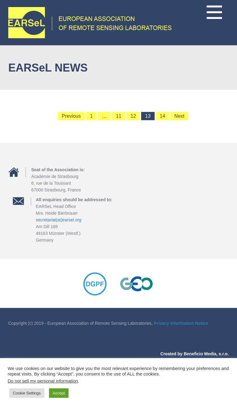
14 (162, 116)
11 (119, 116)
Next (179, 116)
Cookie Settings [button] (27, 393)
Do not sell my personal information (43, 381)
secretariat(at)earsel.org (58, 219)
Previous (71, 116)
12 (133, 116)
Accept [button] (59, 393)
